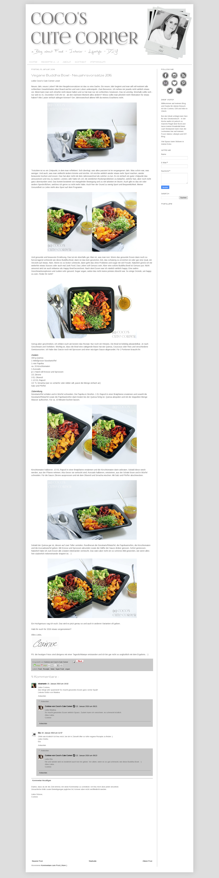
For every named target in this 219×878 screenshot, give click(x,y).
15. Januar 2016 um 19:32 (57, 684)
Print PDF (40, 665)
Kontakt (80, 62)
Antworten (42, 696)
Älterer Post (147, 861)
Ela (39, 733)
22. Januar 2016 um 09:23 (86, 755)
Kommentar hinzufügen (41, 780)
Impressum (97, 62)
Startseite (92, 861)
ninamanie (42, 684)
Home (33, 62)
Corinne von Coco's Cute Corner (58, 706)
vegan (67, 669)
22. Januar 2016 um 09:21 (86, 706)
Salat (53, 669)
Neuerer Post (37, 861)
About (67, 62)
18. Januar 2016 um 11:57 (51, 733)
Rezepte (46, 669)
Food (40, 669)
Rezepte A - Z (50, 62)
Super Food (60, 669)
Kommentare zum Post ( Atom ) (54, 865)
